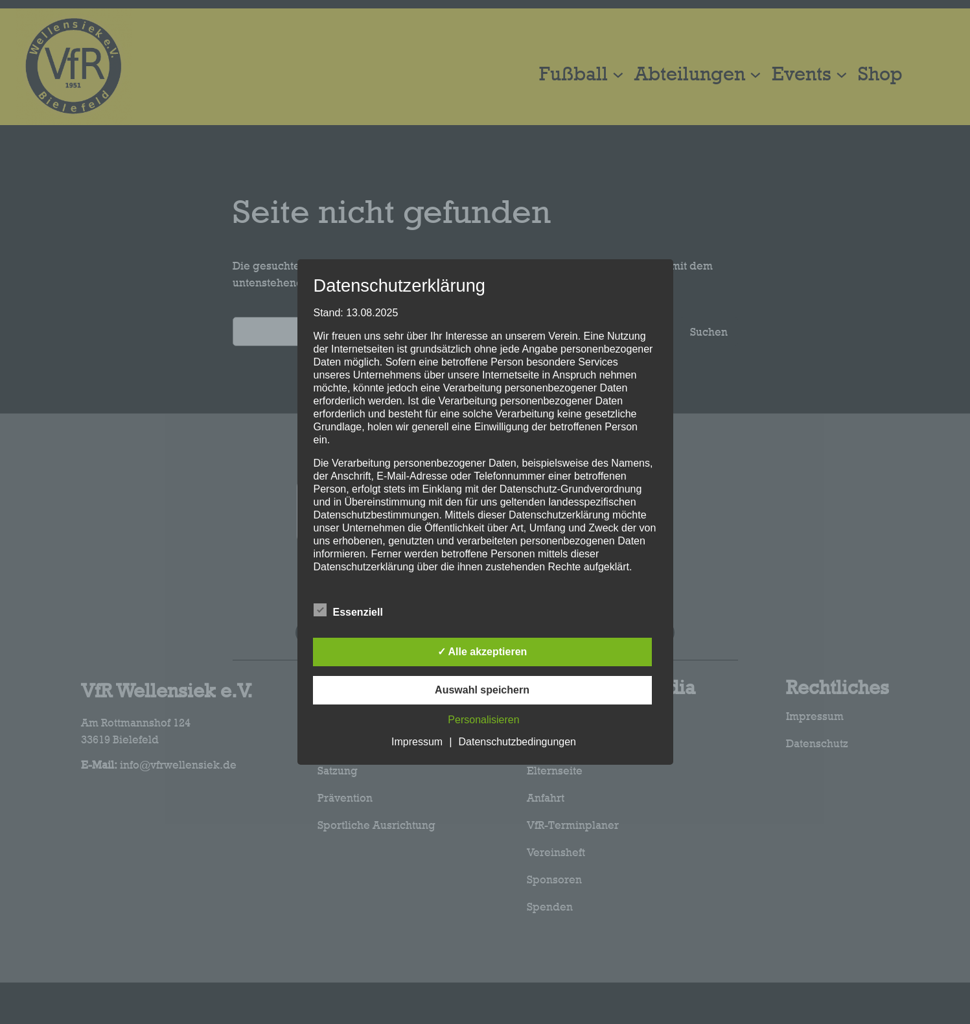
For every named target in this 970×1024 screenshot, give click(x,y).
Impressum (417, 741)
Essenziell (348, 610)
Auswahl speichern (482, 689)
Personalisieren (483, 719)
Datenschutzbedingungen (517, 741)
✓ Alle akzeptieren (482, 651)
